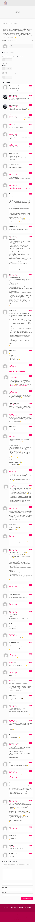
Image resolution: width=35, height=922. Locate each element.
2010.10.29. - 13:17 (13, 655)
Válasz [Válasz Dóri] (30, 124)
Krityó (11, 662)
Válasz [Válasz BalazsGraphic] (30, 671)
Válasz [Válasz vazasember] (30, 164)
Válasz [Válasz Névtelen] (30, 153)
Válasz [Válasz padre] (30, 524)
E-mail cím (5, 887)
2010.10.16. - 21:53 (13, 312)
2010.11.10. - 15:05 (13, 846)
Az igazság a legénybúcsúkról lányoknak (12, 57)
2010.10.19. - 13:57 (13, 471)
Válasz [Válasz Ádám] (30, 350)
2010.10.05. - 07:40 (13, 185)
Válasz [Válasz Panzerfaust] (30, 642)
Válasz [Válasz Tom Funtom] (30, 85)
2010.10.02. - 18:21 (13, 155)
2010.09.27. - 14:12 (13, 96)
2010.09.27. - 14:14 (13, 106)
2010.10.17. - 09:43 (13, 352)
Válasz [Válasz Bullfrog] (30, 132)
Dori (9, 23)
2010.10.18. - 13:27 (13, 366)
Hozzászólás (5, 867)
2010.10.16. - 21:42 (13, 237)
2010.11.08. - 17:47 (13, 784)
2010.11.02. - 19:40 (13, 721)
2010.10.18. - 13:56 (13, 377)
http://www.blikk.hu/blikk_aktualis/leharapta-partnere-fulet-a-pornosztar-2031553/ (18, 370)
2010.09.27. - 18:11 (13, 125)
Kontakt (12, 907)
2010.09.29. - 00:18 (13, 134)
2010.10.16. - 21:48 (13, 275)
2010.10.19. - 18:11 (13, 486)
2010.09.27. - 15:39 (13, 116)
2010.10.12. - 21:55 (13, 195)
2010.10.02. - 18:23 (13, 174)
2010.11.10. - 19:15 (13, 855)
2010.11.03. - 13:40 (13, 736)
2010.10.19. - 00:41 (13, 436)
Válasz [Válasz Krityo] (30, 114)
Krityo (11, 115)
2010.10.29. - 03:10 (13, 635)
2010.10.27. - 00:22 (13, 586)
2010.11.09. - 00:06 (13, 828)
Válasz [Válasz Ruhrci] (30, 193)
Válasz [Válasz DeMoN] (30, 853)
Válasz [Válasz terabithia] (30, 469)
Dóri (10, 124)
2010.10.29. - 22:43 (13, 664)
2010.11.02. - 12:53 (13, 697)
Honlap (4, 892)
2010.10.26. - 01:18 (13, 550)
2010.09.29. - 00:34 (13, 145)
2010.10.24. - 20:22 (13, 536)
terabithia (12, 470)
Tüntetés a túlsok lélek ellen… (10, 74)
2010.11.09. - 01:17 (13, 837)
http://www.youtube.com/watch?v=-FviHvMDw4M (19, 188)
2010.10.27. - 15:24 (13, 604)
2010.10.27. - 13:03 (13, 596)
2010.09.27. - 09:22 (13, 87)
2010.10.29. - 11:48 (13, 643)
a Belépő (4, 65)
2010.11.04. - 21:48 (13, 744)
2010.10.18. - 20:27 (13, 428)
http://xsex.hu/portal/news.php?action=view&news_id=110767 (16, 776)
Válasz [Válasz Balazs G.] (30, 95)
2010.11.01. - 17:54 (13, 672)
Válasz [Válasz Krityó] (30, 662)
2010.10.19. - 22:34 (13, 526)
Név (3, 882)
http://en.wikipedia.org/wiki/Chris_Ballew (18, 385)
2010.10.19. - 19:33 (13, 508)
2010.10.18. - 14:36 (13, 392)
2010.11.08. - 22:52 (13, 801)
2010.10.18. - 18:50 (13, 404)
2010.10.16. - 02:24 (13, 228)
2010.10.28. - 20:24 (13, 612)
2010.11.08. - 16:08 (13, 772)
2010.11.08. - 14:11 (13, 764)
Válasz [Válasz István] (30, 762)
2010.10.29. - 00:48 (13, 625)
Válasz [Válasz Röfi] (30, 184)
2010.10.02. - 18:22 (13, 166)
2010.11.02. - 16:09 (13, 706)
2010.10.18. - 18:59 (13, 415)
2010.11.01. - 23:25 (13, 682)
